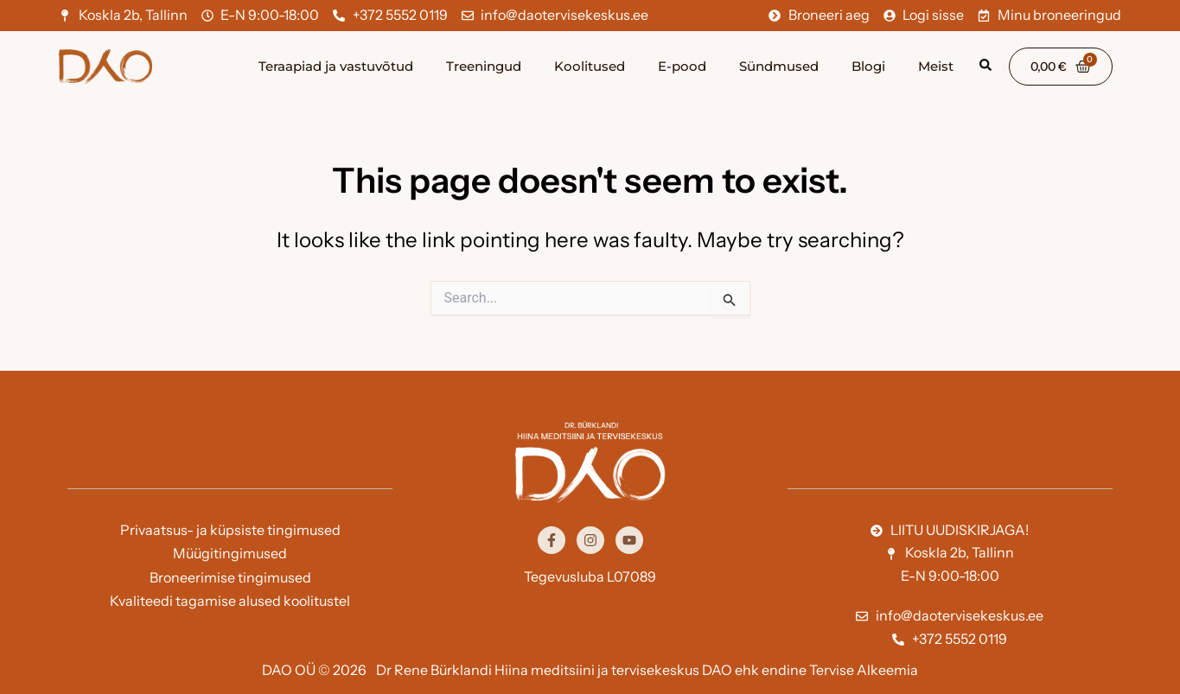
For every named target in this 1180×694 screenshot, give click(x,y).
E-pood (682, 66)
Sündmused (779, 66)
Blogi (868, 66)
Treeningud (483, 66)
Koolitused (589, 66)
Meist (936, 66)
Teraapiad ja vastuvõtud (335, 66)
